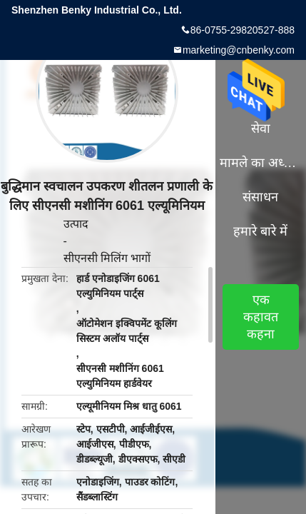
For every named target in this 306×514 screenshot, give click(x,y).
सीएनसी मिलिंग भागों (107, 258)
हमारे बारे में (260, 231)
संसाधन (260, 197)
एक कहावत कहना (260, 317)
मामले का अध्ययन (260, 163)
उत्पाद (75, 224)
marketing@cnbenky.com (239, 50)
